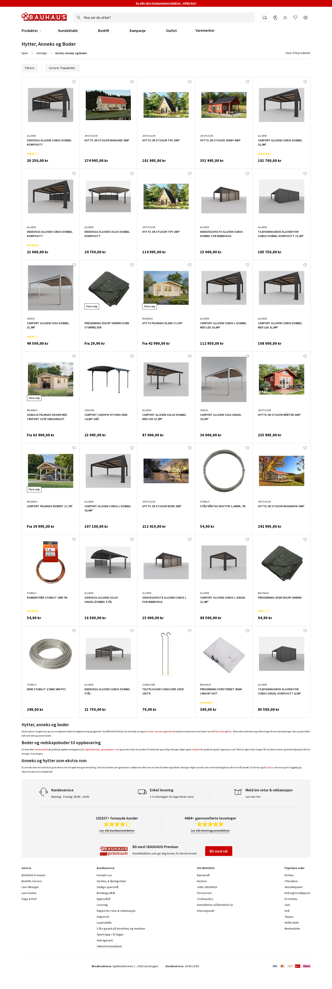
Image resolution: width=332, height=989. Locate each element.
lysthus (270, 767)
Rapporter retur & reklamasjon (116, 911)
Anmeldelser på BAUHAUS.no (215, 905)
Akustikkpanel (293, 887)
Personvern (204, 893)
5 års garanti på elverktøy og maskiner (121, 928)
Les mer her (253, 797)
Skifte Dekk (292, 922)
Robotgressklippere (297, 893)
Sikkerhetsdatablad (109, 946)
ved (117, 749)
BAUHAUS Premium (33, 875)
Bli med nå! (219, 851)
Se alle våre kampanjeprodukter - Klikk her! (166, 3)
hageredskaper (92, 749)
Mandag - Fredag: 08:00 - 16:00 (70, 797)
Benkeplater (292, 928)
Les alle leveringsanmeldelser (210, 830)
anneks (159, 731)
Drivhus (289, 875)
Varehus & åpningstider (111, 881)
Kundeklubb (68, 31)
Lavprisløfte (104, 922)
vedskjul (195, 749)
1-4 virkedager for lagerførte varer (172, 797)
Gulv (287, 905)
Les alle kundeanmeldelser (117, 830)
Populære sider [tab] (294, 868)
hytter (150, 731)
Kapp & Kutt (29, 899)
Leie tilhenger (30, 887)
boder (169, 731)
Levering (102, 905)
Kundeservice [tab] (105, 868)
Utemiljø (41, 53)
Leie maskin (29, 893)
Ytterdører (291, 881)
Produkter (30, 31)
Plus (230, 731)
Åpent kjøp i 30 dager (110, 934)
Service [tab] (26, 868)
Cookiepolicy (205, 899)
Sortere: (63, 68)
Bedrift (103, 31)
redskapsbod (41, 749)
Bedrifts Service (32, 881)
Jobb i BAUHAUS (207, 887)
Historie (202, 881)
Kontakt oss (104, 875)
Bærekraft (203, 875)
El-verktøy (291, 899)
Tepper (289, 917)
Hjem (25, 53)
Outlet (171, 31)
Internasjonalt (205, 911)
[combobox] (164, 17)
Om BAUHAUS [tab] (206, 868)
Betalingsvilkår (106, 893)
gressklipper (107, 749)
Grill (287, 911)
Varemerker (205, 30)
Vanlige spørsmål (107, 887)
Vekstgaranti (105, 940)
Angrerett (103, 917)
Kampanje (138, 31)
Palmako (219, 731)
